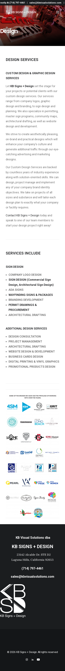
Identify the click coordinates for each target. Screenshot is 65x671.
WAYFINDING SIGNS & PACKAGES (31, 294)
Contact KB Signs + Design (22, 215)
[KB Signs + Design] (21, 12)
